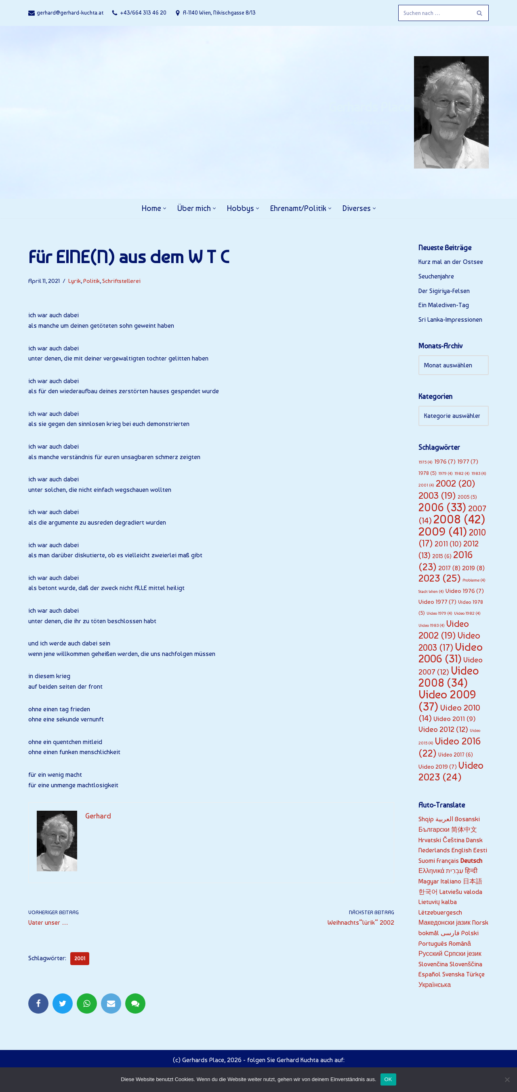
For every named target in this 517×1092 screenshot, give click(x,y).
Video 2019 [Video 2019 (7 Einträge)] (437, 766)
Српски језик (462, 953)
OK (388, 1079)
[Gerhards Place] (408, 112)
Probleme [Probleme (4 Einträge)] (473, 580)
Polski (470, 933)
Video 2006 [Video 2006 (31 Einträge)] (450, 653)
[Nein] (507, 1079)
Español (429, 974)
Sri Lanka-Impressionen (450, 319)
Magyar (428, 881)
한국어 (428, 892)
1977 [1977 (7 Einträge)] (467, 461)
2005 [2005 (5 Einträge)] (467, 497)
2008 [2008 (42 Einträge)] (459, 519)
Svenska (453, 974)
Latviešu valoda (460, 892)
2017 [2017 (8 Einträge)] (449, 568)
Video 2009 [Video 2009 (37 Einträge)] (447, 700)
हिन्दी (471, 871)
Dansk (474, 840)
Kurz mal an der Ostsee (450, 262)
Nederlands (434, 850)
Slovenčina (433, 964)
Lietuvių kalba (437, 902)
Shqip (426, 819)
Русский (430, 953)
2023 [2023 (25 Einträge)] (439, 578)
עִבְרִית (454, 871)
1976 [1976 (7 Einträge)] (445, 461)
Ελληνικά (431, 871)
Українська (434, 985)
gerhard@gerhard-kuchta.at (70, 12)
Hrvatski (429, 840)
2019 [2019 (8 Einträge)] (473, 568)
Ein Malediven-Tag (443, 305)
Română (460, 943)
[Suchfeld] (434, 13)
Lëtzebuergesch (440, 912)
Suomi (426, 860)
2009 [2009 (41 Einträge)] (442, 531)
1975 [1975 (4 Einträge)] (425, 462)
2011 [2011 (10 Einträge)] (448, 544)
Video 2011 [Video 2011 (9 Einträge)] (454, 719)
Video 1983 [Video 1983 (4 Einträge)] (431, 625)
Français (448, 860)
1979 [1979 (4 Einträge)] (445, 473)
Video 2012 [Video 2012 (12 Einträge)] (443, 729)
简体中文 (464, 829)
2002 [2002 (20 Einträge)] (455, 483)
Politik (91, 280)
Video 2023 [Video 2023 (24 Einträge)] (450, 771)
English (462, 850)
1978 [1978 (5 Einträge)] (427, 473)
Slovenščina (466, 964)
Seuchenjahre (436, 276)
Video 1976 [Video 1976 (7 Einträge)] (465, 590)
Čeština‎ (453, 840)
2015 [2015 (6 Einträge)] (442, 556)
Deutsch (471, 860)
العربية (444, 819)
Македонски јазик (444, 922)
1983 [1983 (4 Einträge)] (478, 473)
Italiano (451, 881)
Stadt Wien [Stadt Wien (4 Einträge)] (431, 591)
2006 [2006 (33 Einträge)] (442, 507)
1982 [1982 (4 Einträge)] (462, 473)
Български (434, 829)
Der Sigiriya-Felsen (444, 291)
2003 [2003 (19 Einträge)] (437, 495)
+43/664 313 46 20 (143, 12)
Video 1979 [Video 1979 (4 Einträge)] (439, 613)
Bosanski (467, 819)
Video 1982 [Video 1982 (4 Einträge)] (467, 613)
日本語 (472, 881)
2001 (79, 958)
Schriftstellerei (121, 280)
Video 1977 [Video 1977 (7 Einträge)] (437, 601)
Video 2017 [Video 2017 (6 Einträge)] (455, 754)
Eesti (480, 850)
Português (432, 943)
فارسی (450, 933)
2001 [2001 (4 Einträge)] (426, 485)
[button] (164, 208)
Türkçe (475, 974)
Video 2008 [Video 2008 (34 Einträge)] (448, 676)
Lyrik (74, 280)
